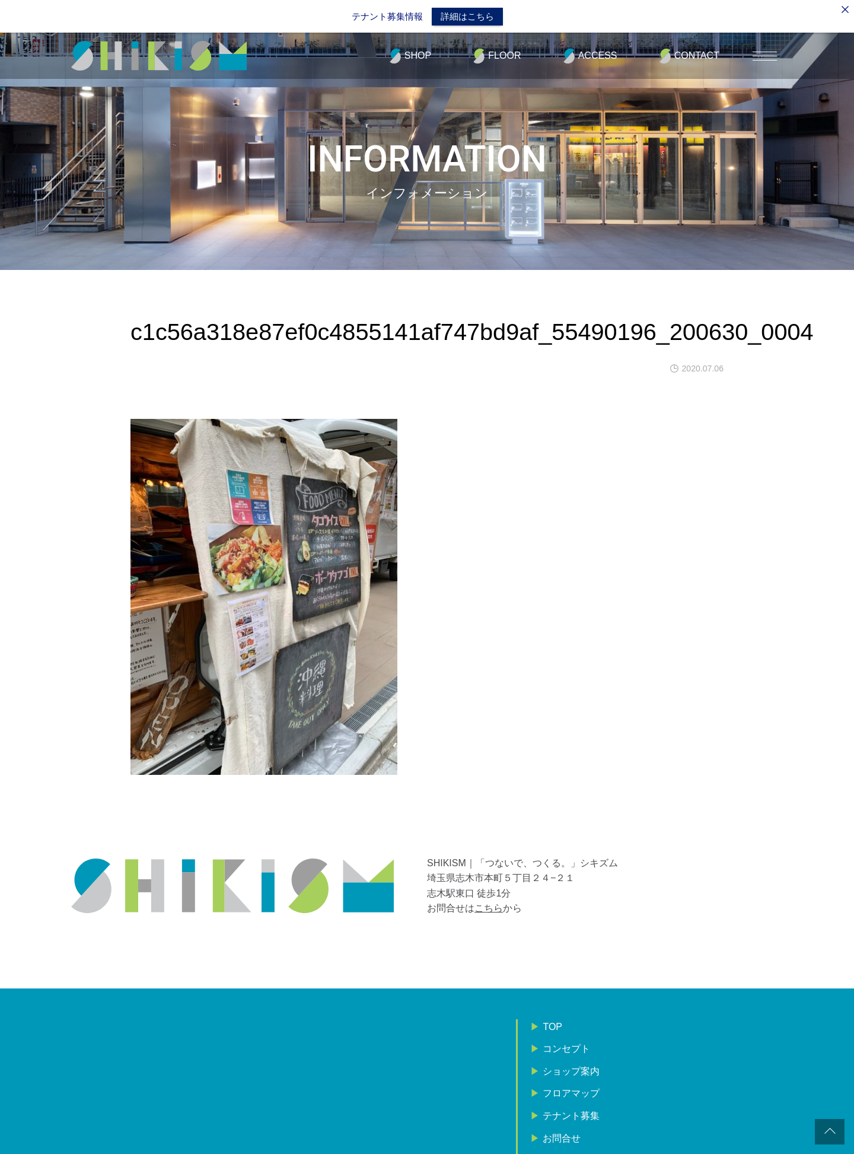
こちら (488, 906)
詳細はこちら (467, 16)
